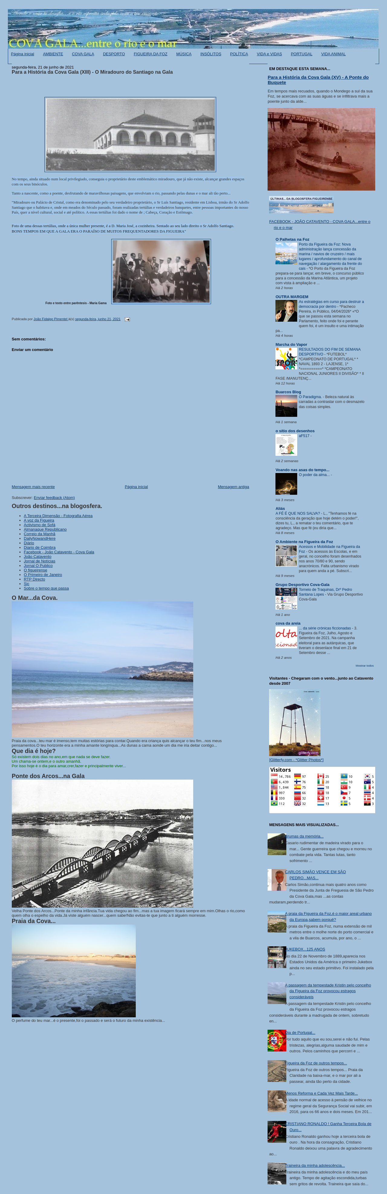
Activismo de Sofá (39, 525)
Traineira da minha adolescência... (315, 1165)
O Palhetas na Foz (292, 239)
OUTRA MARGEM (291, 296)
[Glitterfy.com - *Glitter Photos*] (296, 760)
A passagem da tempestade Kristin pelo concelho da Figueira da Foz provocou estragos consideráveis (328, 991)
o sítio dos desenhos (294, 431)
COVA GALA (83, 54)
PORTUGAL (301, 54)
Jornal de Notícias (39, 561)
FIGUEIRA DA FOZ (150, 54)
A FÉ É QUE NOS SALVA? (298, 513)
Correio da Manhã (39, 534)
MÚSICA (184, 54)
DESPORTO (114, 54)
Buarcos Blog (288, 392)
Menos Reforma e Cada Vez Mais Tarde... (321, 1093)
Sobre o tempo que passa (46, 588)
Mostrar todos (365, 665)
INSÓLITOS (210, 54)
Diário (29, 543)
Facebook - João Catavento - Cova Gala (59, 552)
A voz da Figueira (39, 520)
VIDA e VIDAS (269, 54)
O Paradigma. (311, 397)
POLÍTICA (239, 54)
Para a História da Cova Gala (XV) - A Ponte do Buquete (318, 80)
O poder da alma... (315, 475)
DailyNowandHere (40, 538)
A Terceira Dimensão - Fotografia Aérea (58, 515)
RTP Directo (34, 579)
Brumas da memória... (304, 836)
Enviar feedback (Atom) (54, 497)
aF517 (304, 436)
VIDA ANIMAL (333, 54)
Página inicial (22, 54)
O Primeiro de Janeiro (43, 574)
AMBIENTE (53, 54)
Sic (26, 583)
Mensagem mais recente (33, 486)
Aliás (280, 508)
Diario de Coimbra (40, 547)
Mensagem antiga (233, 486)
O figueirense (35, 570)
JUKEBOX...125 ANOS (305, 949)
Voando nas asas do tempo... (302, 470)
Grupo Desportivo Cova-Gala (302, 584)
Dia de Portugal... (300, 1032)
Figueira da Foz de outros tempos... (316, 1063)
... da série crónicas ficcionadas (325, 628)
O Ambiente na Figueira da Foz (304, 541)
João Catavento (37, 556)
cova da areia (287, 623)
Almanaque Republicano (45, 529)
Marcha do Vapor (291, 344)
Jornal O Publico (38, 565)
